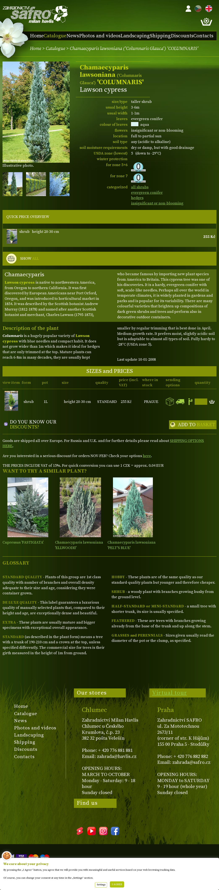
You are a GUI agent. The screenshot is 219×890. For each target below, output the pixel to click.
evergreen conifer (147, 192)
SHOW (29, 258)
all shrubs (139, 187)
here (147, 456)
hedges (137, 197)
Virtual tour (169, 692)
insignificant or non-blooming (157, 203)
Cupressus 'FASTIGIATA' (23, 542)
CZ (197, 7)
